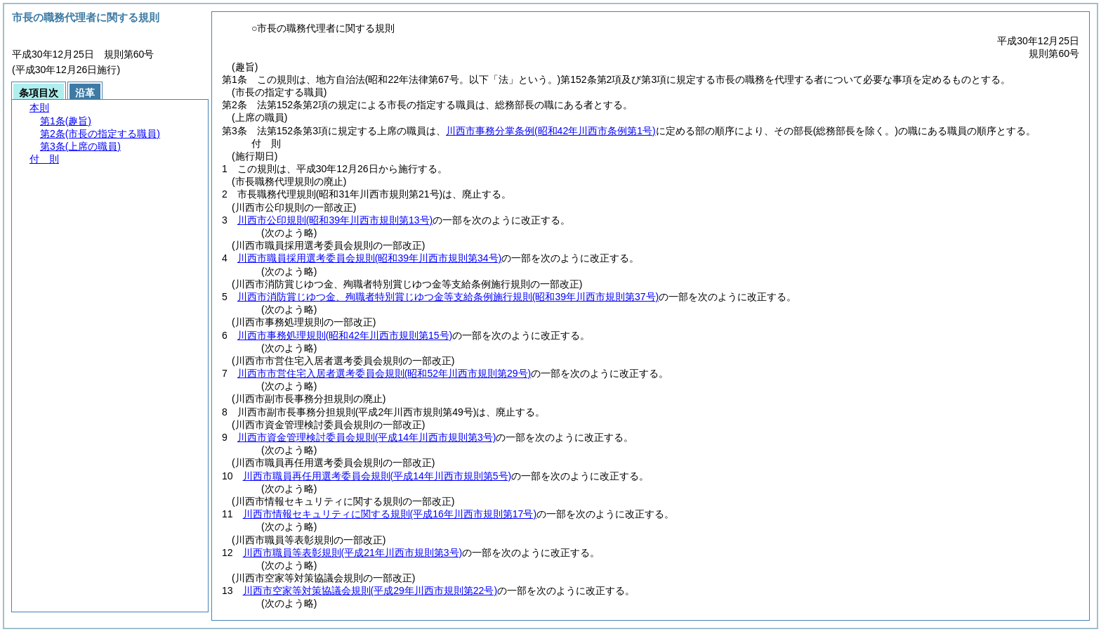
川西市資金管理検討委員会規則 (366, 437)
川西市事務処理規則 (344, 335)
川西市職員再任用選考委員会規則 (377, 476)
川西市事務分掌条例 (551, 130)
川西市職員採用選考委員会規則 (369, 258)
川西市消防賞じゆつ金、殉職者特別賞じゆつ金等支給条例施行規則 (448, 296)
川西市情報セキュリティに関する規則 (389, 514)
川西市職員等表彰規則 (353, 552)
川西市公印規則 (335, 220)
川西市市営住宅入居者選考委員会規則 (384, 373)
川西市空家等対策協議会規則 (370, 590)
